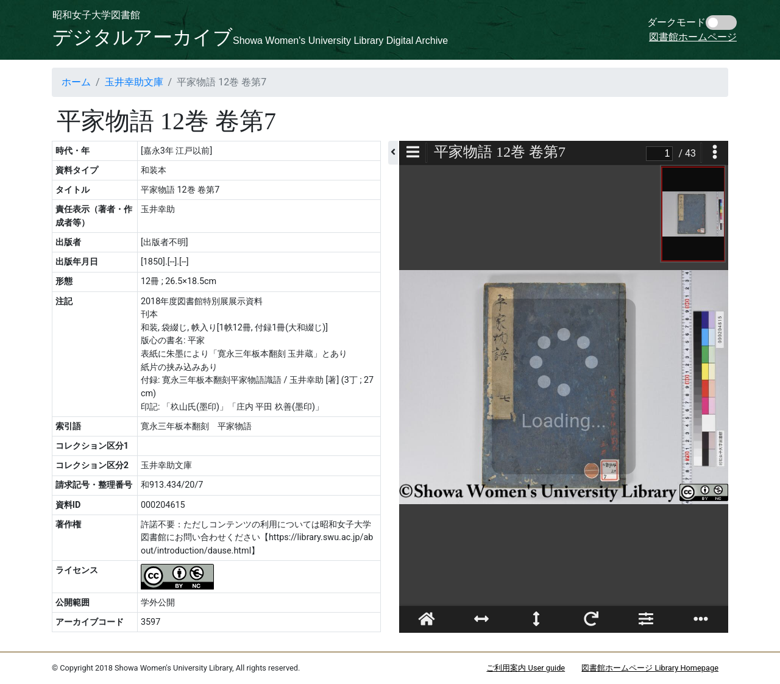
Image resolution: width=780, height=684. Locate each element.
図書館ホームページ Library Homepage (649, 667)
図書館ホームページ (693, 37)
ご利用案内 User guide (525, 667)
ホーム (76, 82)
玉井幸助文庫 (134, 82)
